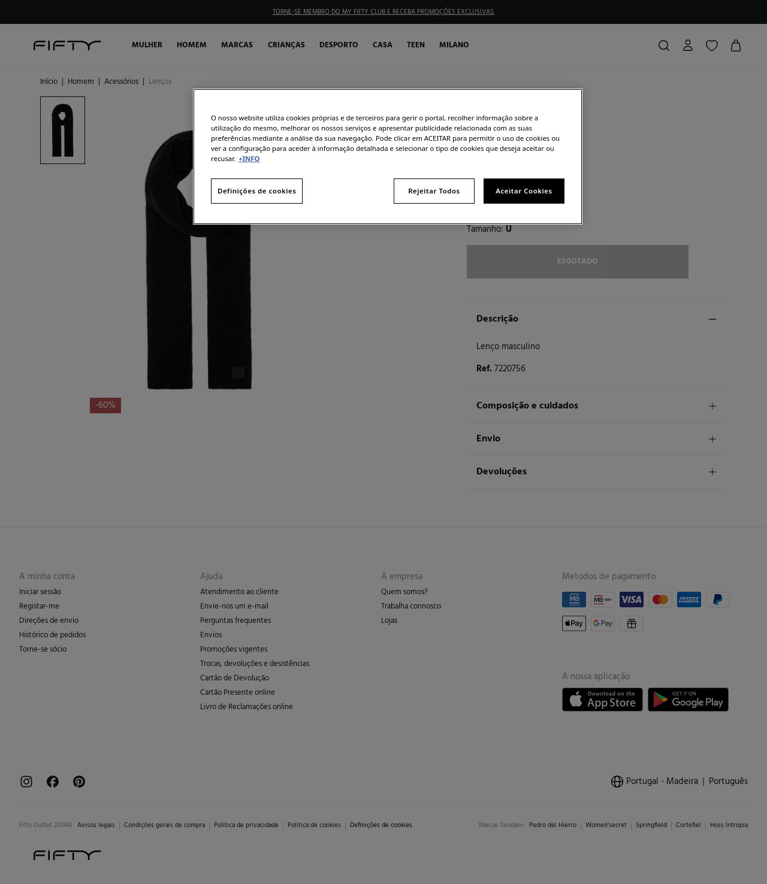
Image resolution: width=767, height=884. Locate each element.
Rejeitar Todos (434, 190)
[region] (387, 157)
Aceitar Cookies (524, 190)
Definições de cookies (257, 190)
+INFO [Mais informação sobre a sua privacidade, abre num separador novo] (248, 158)
